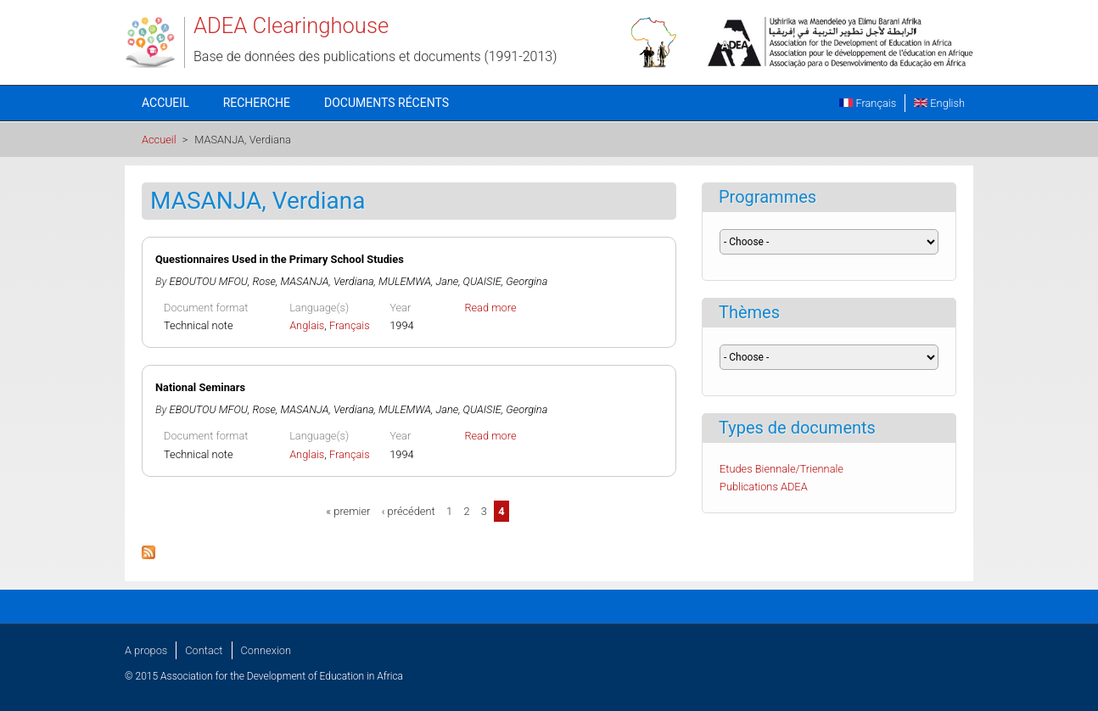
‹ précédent (408, 511)
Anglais (306, 325)
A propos (146, 650)
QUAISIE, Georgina (505, 281)
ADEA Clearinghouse (291, 25)
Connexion (266, 650)
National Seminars (200, 387)
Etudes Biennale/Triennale (781, 468)
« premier (348, 511)
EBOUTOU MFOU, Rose (223, 281)
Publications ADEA (764, 486)
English (939, 103)
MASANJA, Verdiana (327, 281)
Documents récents (386, 102)
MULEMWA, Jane (418, 281)
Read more (490, 307)
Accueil (165, 102)
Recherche (256, 102)
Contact (203, 650)
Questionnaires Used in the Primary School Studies (279, 259)
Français (867, 103)
